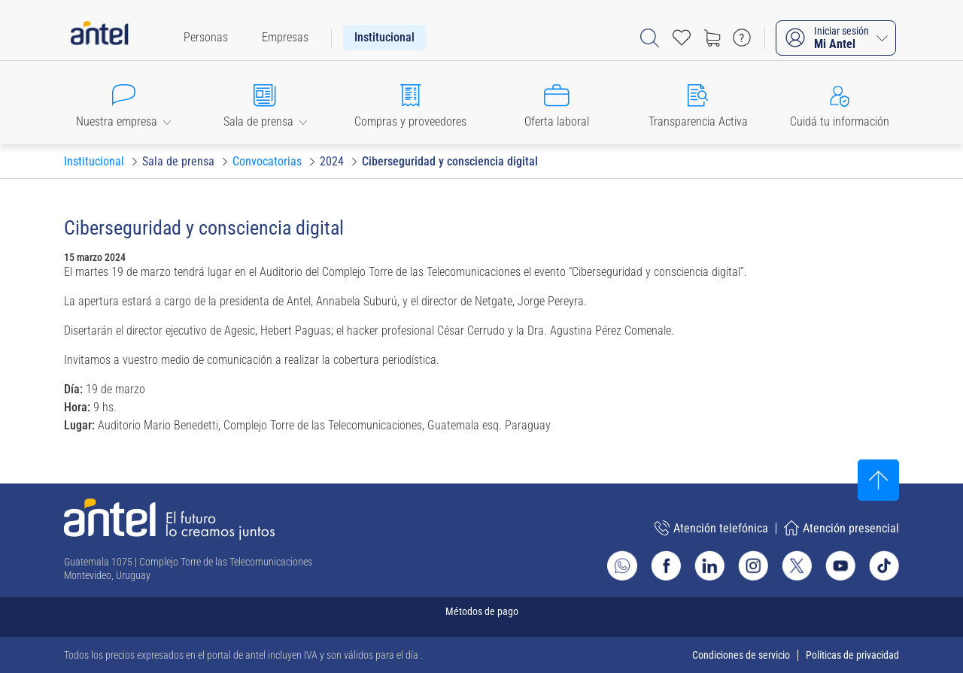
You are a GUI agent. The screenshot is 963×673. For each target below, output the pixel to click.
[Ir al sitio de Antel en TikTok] (884, 565)
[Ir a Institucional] (94, 162)
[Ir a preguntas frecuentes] (742, 37)
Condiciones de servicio (741, 655)
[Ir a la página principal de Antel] (169, 519)
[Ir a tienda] (711, 37)
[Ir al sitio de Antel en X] (797, 565)
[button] (123, 102)
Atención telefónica (711, 527)
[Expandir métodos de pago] (481, 617)
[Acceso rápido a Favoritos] (681, 37)
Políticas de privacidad (852, 655)
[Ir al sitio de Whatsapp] (622, 565)
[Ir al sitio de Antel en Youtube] (840, 565)
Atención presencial (841, 527)
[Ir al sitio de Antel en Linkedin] (709, 565)
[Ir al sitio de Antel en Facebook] (666, 565)
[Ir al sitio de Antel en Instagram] (753, 565)
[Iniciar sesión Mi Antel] (836, 38)
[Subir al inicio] (878, 480)
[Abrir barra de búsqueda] (649, 38)
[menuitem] (205, 37)
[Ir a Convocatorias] (267, 162)
